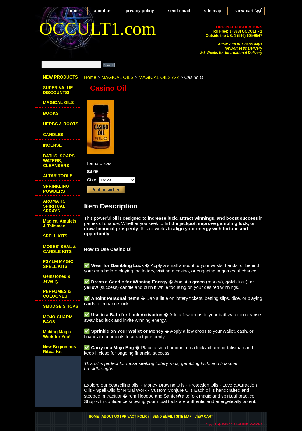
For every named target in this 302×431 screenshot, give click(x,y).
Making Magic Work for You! (57, 334)
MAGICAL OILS (117, 77)
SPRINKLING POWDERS (56, 189)
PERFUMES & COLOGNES (57, 294)
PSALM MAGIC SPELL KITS (58, 264)
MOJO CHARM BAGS (57, 319)
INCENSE (52, 145)
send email (179, 10)
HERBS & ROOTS (61, 123)
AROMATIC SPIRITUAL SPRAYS (54, 206)
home (74, 10)
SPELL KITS (55, 235)
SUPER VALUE (58, 90)
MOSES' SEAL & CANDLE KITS (59, 249)
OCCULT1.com (97, 29)
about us (102, 10)
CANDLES (53, 134)
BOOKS (50, 113)
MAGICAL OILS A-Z (159, 77)
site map (212, 10)
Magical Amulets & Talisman (59, 223)
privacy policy (139, 10)
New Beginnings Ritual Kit (59, 349)
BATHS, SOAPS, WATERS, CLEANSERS (59, 160)
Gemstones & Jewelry (56, 279)
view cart (244, 10)
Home (90, 77)
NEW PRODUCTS (60, 77)
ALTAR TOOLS (57, 175)
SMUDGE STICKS (61, 306)
